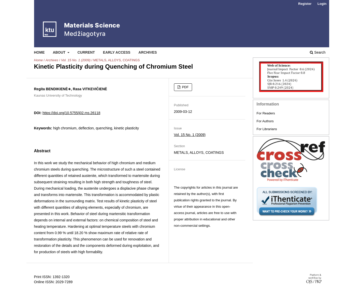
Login (321, 4)
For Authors (265, 121)
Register (304, 4)
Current (86, 52)
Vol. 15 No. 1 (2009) (76, 60)
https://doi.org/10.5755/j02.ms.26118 (71, 113)
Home (39, 52)
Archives (147, 52)
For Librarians (267, 129)
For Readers (266, 113)
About (59, 52)
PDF (185, 87)
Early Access (116, 52)
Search (317, 52)
